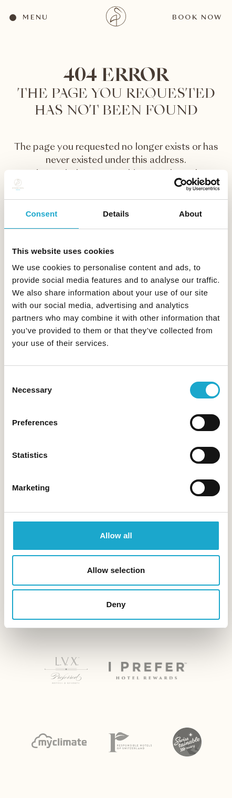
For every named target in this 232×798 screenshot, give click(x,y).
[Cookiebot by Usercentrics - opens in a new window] (174, 184)
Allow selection (116, 570)
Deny (115, 604)
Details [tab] (116, 213)
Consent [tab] (42, 213)
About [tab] (190, 213)
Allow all (116, 535)
